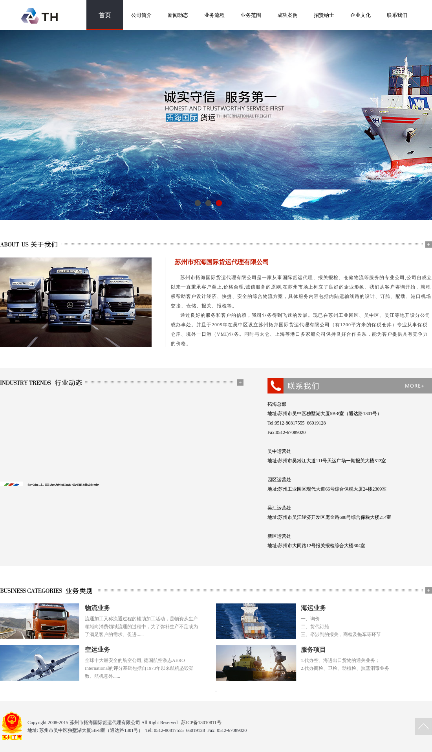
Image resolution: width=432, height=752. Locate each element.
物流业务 (97, 608)
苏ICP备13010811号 (201, 722)
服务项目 (313, 649)
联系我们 (397, 15)
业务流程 (214, 15)
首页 (105, 15)
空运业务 (97, 649)
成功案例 (287, 15)
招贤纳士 (324, 15)
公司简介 (141, 15)
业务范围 (251, 15)
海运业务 (313, 608)
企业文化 (360, 15)
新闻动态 (178, 15)
